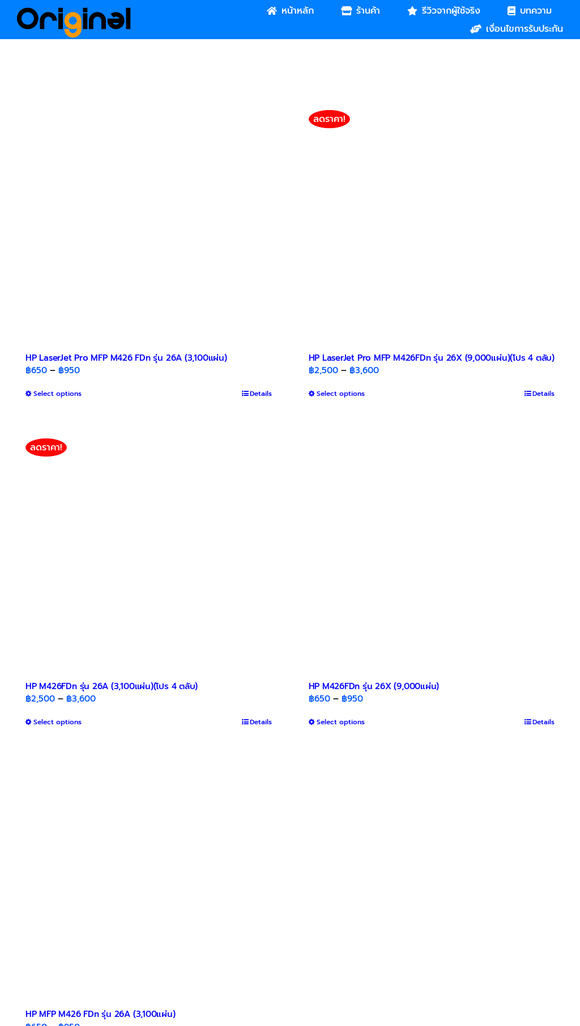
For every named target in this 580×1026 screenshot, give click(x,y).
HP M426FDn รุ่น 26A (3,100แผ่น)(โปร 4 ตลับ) (111, 686)
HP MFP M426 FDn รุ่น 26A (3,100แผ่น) (100, 1014)
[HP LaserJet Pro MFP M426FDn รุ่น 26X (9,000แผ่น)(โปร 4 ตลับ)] (432, 219)
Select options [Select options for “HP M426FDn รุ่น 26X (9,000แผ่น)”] (341, 722)
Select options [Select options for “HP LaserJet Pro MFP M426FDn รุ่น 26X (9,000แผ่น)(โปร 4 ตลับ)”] (341, 394)
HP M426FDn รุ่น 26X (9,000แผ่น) (374, 686)
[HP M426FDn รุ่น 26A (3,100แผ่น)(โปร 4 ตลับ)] (148, 548)
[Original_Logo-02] (74, 11)
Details (261, 394)
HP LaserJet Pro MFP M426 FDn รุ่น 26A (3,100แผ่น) (126, 358)
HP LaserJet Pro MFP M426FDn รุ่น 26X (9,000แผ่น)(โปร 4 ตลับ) (432, 358)
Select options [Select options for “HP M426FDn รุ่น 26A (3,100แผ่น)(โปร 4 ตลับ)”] (57, 722)
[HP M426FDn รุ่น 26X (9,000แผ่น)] (432, 548)
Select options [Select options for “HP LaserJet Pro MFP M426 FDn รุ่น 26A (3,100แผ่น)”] (57, 394)
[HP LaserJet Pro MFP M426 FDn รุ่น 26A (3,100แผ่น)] (148, 219)
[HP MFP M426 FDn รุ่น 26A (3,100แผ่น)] (148, 876)
